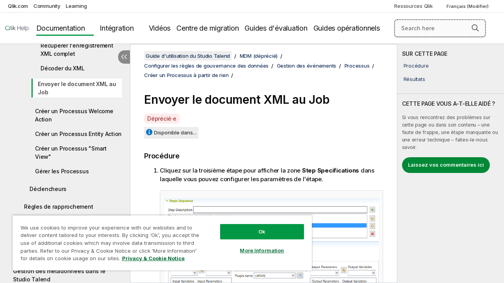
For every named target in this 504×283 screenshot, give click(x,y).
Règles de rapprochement (58, 206)
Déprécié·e (161, 118)
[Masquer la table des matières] (124, 57)
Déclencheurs (48, 189)
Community (47, 6)
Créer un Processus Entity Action (78, 133)
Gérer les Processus (62, 171)
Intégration (116, 28)
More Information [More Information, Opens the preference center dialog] (256, 244)
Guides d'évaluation (276, 28)
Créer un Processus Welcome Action (74, 115)
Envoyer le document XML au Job (77, 88)
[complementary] (450, 163)
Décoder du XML (63, 68)
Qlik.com (18, 6)
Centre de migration (207, 28)
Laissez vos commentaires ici (446, 165)
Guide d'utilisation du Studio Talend (188, 56)
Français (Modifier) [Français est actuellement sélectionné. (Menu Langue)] (468, 6)
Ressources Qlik (413, 6)
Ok (255, 225)
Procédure (416, 65)
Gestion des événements (307, 65)
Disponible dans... (175, 132)
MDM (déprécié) (259, 56)
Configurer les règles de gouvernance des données (206, 65)
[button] (475, 28)
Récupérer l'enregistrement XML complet (77, 49)
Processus (357, 65)
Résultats (414, 79)
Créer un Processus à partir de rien (186, 75)
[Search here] (440, 28)
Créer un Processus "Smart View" (71, 152)
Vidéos (160, 28)
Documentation (60, 28)
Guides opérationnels (346, 28)
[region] (159, 239)
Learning (76, 6)
